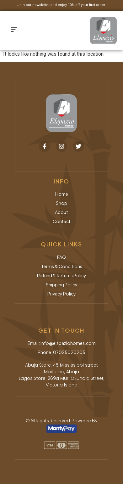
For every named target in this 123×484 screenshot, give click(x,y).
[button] (14, 30)
